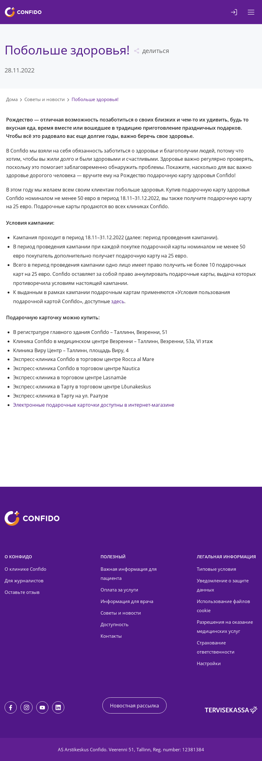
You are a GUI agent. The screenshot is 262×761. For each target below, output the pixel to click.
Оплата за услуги (119, 590)
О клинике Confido (25, 569)
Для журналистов (24, 580)
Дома (12, 99)
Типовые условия (216, 569)
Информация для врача (127, 601)
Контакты (111, 636)
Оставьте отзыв (22, 592)
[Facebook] (11, 707)
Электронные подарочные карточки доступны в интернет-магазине (93, 405)
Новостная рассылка (134, 705)
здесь (117, 301)
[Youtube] (42, 707)
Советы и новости (44, 99)
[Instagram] (26, 707)
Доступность (115, 624)
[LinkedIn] (58, 707)
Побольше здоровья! (95, 99)
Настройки (209, 663)
